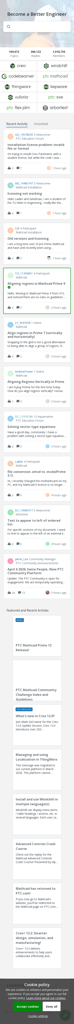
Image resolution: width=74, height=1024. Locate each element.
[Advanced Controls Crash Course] (37, 859)
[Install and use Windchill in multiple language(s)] (37, 814)
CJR (17, 228)
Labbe (19, 461)
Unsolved (41, 124)
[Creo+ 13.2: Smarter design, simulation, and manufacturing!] (37, 948)
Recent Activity (17, 124)
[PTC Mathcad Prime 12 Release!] (37, 636)
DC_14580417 (24, 510)
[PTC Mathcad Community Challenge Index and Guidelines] (37, 680)
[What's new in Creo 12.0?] (37, 725)
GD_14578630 (24, 134)
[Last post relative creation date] (59, 168)
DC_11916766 (24, 416)
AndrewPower (24, 371)
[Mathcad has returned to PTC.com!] (37, 903)
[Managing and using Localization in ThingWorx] (37, 769)
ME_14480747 (24, 183)
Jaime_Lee (21, 559)
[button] (37, 1016)
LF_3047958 (22, 322)
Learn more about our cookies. (46, 998)
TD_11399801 (24, 273)
